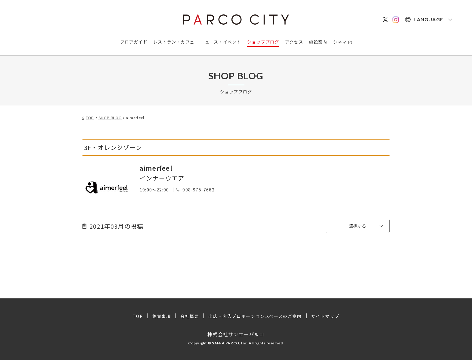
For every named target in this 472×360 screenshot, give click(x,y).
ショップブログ (263, 42)
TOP (138, 316)
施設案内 (318, 42)
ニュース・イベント (220, 42)
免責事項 (161, 316)
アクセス (294, 42)
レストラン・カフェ (173, 42)
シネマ (340, 42)
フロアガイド (134, 42)
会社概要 (189, 316)
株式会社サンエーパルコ (235, 334)
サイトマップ (325, 316)
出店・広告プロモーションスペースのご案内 (255, 316)
